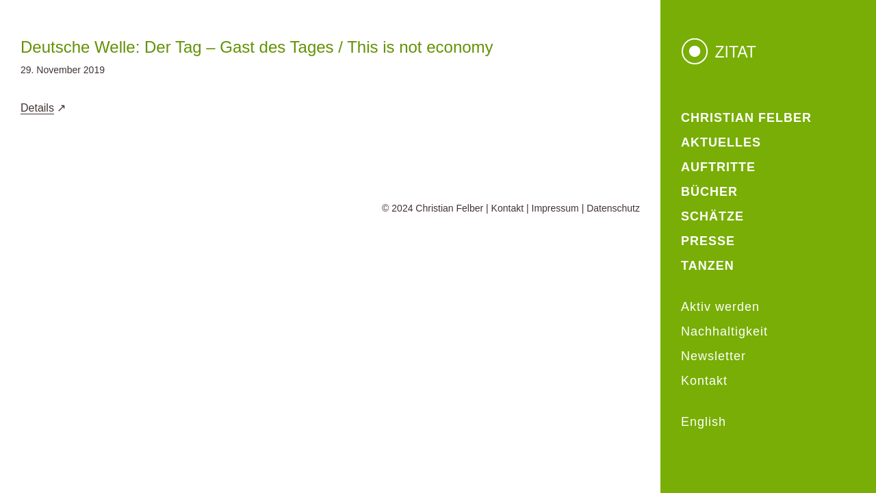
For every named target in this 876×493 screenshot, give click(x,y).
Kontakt (507, 208)
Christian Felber (449, 208)
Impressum (555, 208)
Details (37, 108)
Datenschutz (613, 208)
